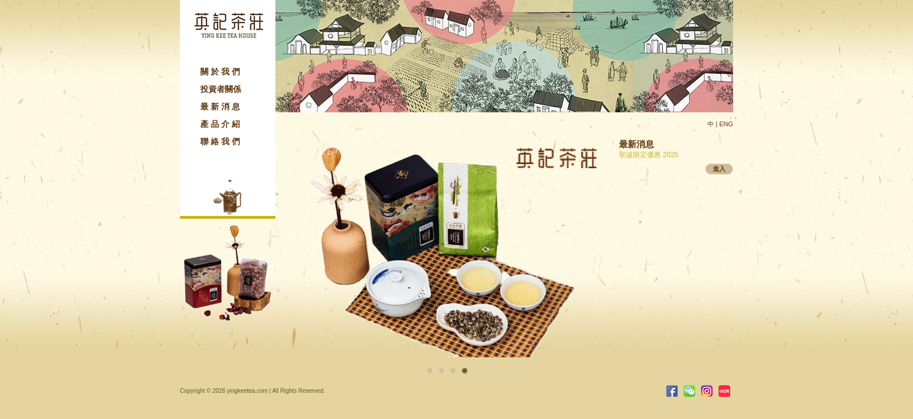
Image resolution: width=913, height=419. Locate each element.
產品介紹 (221, 124)
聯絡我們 (221, 141)
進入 (719, 168)
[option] (447, 239)
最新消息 (221, 106)
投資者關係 (220, 89)
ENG (726, 123)
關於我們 (221, 71)
